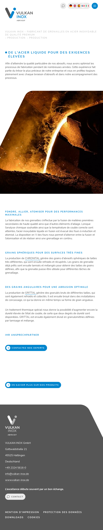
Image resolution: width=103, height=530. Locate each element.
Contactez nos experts (26, 348)
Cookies (34, 517)
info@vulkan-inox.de (17, 474)
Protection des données (62, 512)
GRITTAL (30, 293)
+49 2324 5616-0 (15, 467)
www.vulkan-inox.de (17, 480)
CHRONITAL (32, 258)
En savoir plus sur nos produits (33, 385)
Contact (63, 6)
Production (16, 37)
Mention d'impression (22, 512)
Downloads (14, 517)
